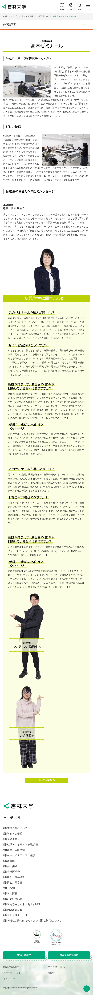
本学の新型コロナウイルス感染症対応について (34, 920)
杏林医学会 (13, 871)
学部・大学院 (27, 16)
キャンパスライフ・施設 (21, 855)
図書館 (11, 860)
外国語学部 (43, 16)
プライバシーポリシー (57, 967)
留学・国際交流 (16, 850)
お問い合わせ (14, 899)
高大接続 (12, 866)
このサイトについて (11, 973)
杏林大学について (17, 828)
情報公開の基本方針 (11, 967)
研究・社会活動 (16, 877)
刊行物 (11, 888)
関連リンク (53, 973)
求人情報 (12, 893)
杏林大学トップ (10, 16)
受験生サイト (14, 839)
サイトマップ (9, 979)
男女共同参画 (14, 882)
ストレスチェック (17, 915)
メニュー (81, 24)
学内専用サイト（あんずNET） (25, 904)
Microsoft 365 (14, 909)
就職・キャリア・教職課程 (22, 844)
